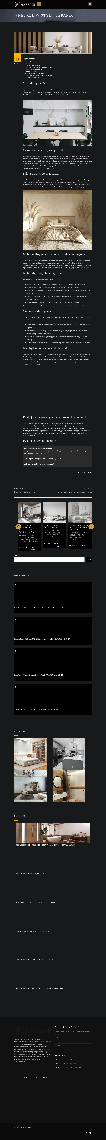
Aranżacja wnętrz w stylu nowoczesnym (36, 710)
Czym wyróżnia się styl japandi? (33, 63)
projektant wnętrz (69, 426)
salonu (68, 1032)
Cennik (57, 1042)
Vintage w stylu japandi (31, 71)
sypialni (62, 1032)
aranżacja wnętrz (29, 431)
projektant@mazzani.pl (69, 1064)
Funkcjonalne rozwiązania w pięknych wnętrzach (38, 75)
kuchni (73, 1032)
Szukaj (16, 555)
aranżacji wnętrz (61, 90)
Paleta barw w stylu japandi (32, 65)
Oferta (57, 1038)
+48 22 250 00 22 (67, 1060)
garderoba (86, 1032)
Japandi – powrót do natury (32, 61)
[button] (91, 526)
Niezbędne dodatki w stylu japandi (34, 73)
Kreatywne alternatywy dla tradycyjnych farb (40, 607)
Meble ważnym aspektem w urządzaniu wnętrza (38, 67)
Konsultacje (58, 1045)
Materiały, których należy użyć (33, 69)
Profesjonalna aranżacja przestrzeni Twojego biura (42, 639)
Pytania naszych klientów (32, 77)
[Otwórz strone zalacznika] (33, 754)
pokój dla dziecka (60, 1034)
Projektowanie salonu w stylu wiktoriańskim (38, 675)
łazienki (79, 1032)
